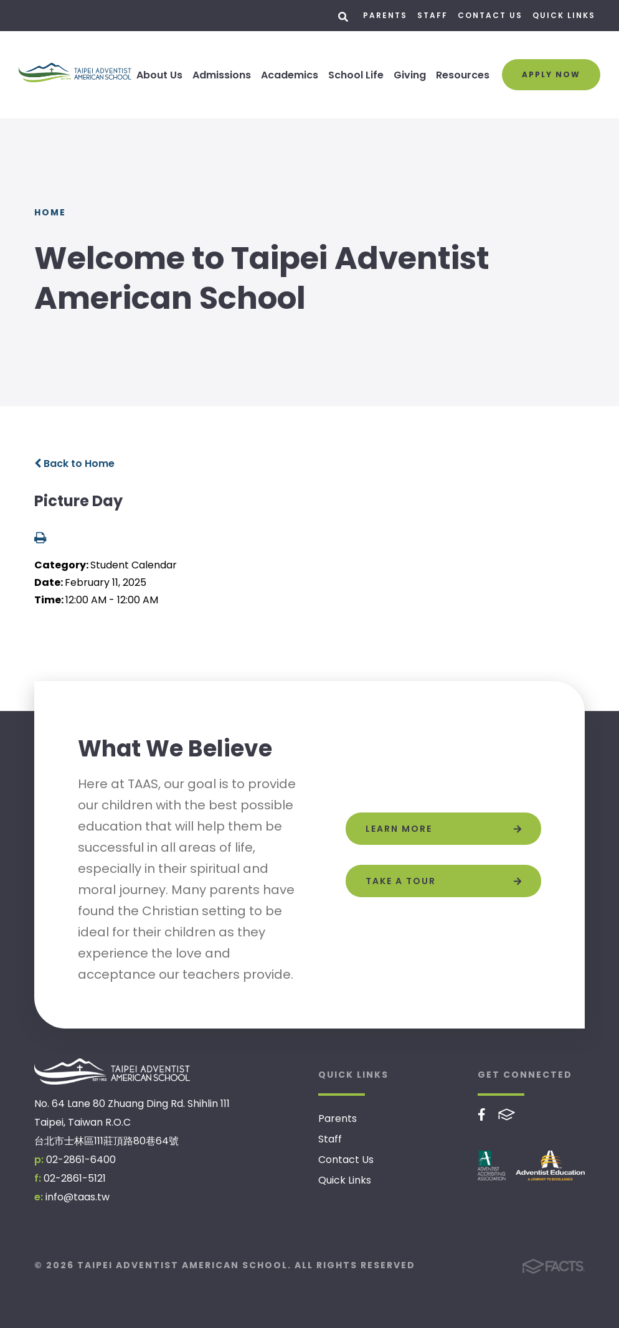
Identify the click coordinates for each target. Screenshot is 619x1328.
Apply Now (551, 74)
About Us (159, 75)
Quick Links (563, 15)
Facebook (482, 1114)
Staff (432, 15)
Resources (462, 75)
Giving (410, 75)
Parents (385, 15)
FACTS (506, 1114)
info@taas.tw (77, 1197)
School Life (356, 75)
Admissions (221, 75)
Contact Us (490, 15)
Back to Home (74, 463)
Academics (289, 75)
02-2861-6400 (81, 1159)
